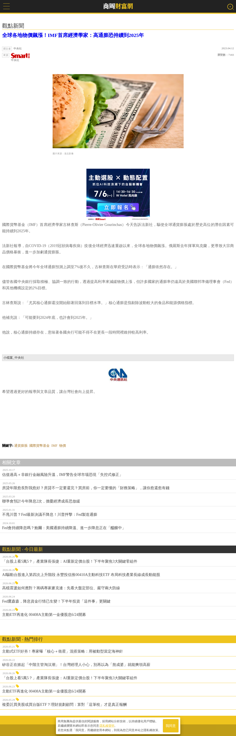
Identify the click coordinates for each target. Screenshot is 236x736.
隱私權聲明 (107, 725)
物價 (62, 445)
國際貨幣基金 (39, 445)
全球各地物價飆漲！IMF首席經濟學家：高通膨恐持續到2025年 (73, 35)
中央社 (20, 57)
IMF (54, 445)
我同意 (171, 726)
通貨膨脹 (21, 445)
